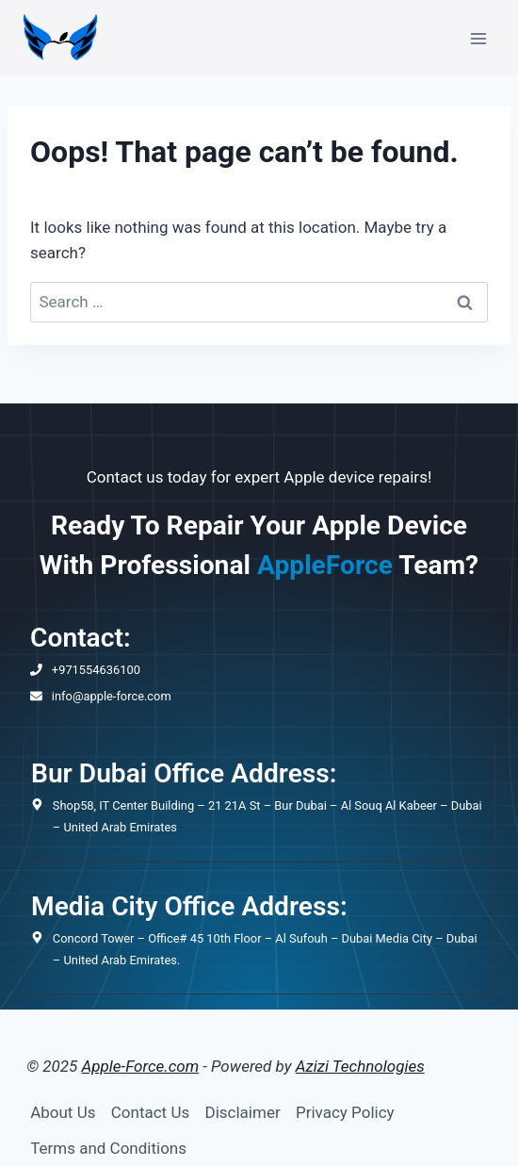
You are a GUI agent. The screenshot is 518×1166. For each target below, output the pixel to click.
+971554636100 (96, 670)
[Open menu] (478, 38)
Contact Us (150, 1112)
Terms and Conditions (108, 1148)
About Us (62, 1112)
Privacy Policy (345, 1112)
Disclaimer (243, 1112)
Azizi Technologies (360, 1066)
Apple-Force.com (141, 1066)
